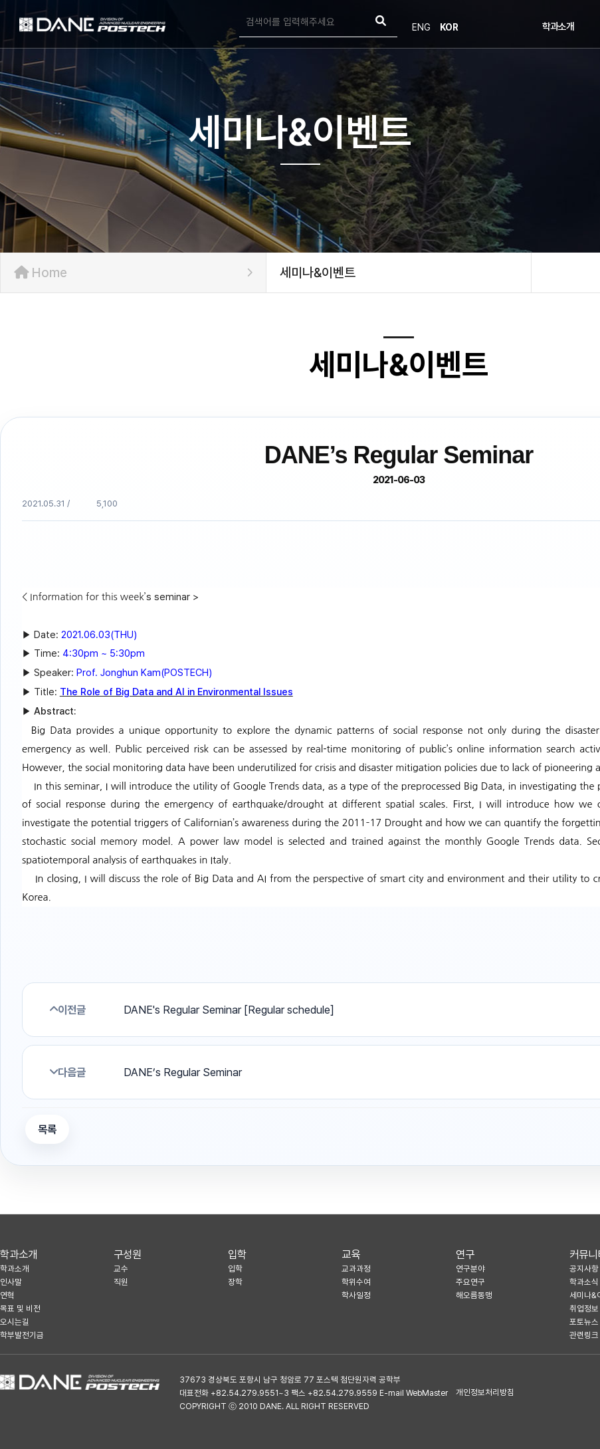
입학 (237, 1254)
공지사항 (584, 1269)
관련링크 (584, 1335)
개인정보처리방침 (485, 1393)
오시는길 (14, 1322)
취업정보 (584, 1308)
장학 (235, 1282)
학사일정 (356, 1295)
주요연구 (470, 1282)
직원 (121, 1282)
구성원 (128, 1254)
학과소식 (584, 1282)
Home (133, 272)
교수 (121, 1269)
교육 (351, 1254)
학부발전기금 (22, 1335)
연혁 (7, 1295)
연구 (465, 1254)
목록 (47, 1129)
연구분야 (470, 1269)
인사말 (11, 1282)
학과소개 (558, 27)
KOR (449, 27)
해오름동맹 (474, 1295)
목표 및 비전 (20, 1308)
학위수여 (356, 1282)
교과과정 (356, 1269)
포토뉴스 (584, 1322)
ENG (421, 27)
